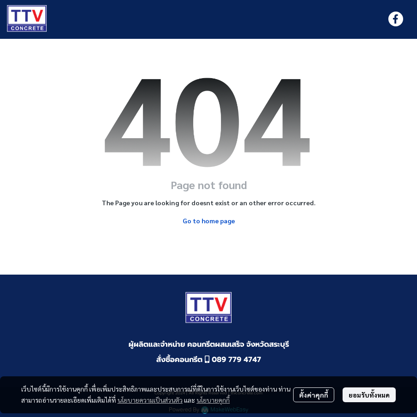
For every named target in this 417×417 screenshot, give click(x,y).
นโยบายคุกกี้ (213, 400)
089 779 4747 (233, 359)
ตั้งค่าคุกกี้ (313, 395)
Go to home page (209, 220)
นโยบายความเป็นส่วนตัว (150, 400)
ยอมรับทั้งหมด (369, 395)
